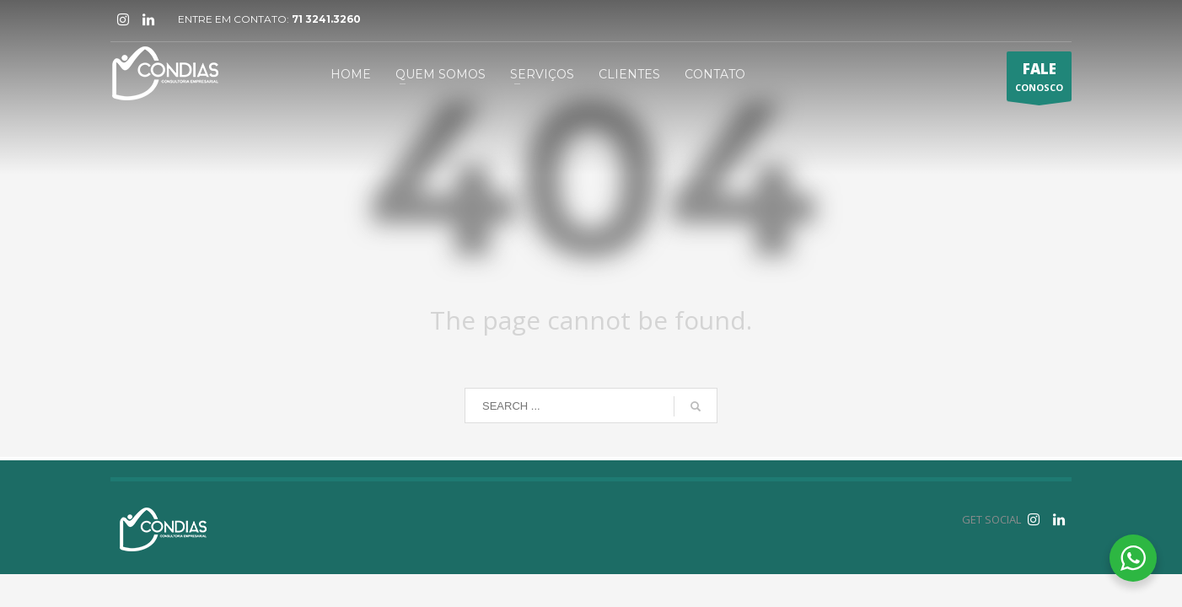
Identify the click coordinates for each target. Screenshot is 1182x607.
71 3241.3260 (326, 19)
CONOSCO (1039, 80)
